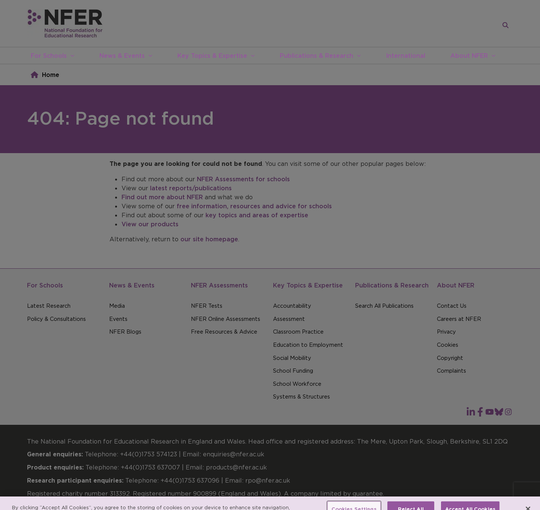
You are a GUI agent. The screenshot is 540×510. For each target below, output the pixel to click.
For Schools (49, 55)
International (405, 55)
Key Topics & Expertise (212, 55)
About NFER (469, 55)
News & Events (122, 55)
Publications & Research (316, 55)
